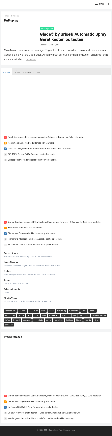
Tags (39, 71)
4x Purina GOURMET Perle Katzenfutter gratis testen (33, 244)
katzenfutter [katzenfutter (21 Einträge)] (10, 315)
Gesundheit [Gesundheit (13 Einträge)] (84, 315)
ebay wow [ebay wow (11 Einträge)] (26, 320)
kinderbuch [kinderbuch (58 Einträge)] (33, 311)
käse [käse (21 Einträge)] (29, 315)
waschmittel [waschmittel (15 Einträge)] (54, 315)
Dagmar (43, 45)
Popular (6, 71)
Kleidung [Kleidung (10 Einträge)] (69, 320)
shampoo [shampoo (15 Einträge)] (65, 315)
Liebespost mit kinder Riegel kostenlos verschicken (32, 160)
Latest (17, 71)
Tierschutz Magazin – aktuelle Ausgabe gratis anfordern (35, 239)
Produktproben (47, 29)
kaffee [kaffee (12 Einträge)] (7, 320)
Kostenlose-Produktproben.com (62, 430)
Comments (28, 71)
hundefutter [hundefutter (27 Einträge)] (73, 311)
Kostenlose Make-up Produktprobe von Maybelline (32, 143)
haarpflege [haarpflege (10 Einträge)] (58, 320)
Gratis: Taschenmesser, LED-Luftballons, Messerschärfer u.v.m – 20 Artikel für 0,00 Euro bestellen (54, 222)
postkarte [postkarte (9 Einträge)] (9, 325)
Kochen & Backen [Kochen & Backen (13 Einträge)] (99, 315)
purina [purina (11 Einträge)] (48, 320)
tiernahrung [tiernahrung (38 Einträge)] (61, 311)
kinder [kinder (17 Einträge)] (36, 315)
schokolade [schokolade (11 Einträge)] (38, 320)
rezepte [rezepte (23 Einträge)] (92, 311)
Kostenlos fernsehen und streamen (25, 227)
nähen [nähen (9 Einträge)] (96, 320)
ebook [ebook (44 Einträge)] (51, 311)
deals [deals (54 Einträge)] (43, 311)
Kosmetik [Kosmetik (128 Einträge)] (22, 311)
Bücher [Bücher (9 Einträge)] (78, 320)
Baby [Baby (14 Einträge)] (74, 315)
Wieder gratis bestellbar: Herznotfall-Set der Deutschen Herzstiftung (41, 418)
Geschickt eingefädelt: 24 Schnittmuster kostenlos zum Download (39, 148)
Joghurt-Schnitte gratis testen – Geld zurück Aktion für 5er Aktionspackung (44, 412)
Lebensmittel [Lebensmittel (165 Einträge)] (10, 311)
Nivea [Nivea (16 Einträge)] (44, 315)
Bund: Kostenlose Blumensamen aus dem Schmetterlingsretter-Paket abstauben (46, 137)
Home (6, 16)
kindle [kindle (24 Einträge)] (84, 311)
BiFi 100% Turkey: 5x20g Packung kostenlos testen (32, 154)
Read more (31, 59)
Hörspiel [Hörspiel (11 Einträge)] (16, 320)
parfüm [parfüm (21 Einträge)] (21, 315)
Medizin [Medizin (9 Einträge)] (88, 320)
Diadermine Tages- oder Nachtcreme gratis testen (32, 233)
